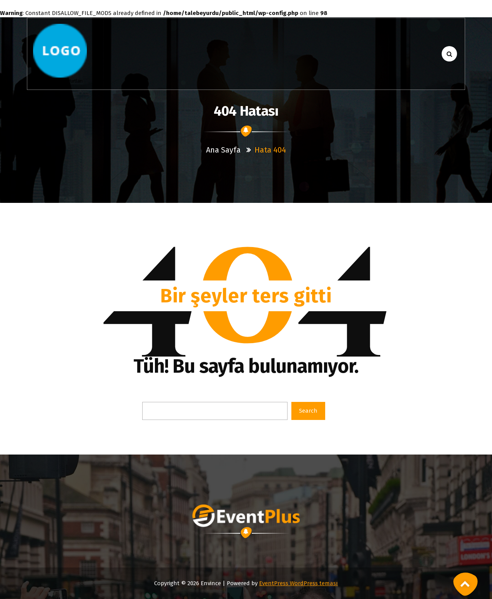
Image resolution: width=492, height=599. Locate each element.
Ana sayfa (223, 149)
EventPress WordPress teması (298, 583)
